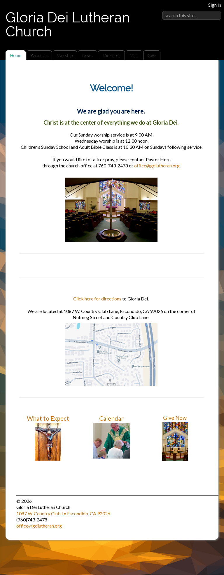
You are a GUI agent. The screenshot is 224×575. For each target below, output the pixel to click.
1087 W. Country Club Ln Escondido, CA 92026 (63, 513)
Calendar (111, 418)
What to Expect (48, 418)
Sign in (214, 5)
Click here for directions (97, 298)
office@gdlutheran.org (157, 165)
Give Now (175, 418)
